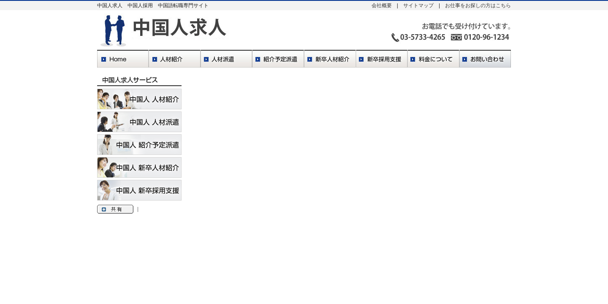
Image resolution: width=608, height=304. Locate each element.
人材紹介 (175, 59)
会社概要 (382, 5)
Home (123, 59)
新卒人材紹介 (330, 59)
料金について (433, 59)
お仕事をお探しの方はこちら (478, 5)
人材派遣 (226, 59)
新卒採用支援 (381, 59)
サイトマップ (418, 5)
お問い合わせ (485, 59)
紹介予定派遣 (278, 59)
